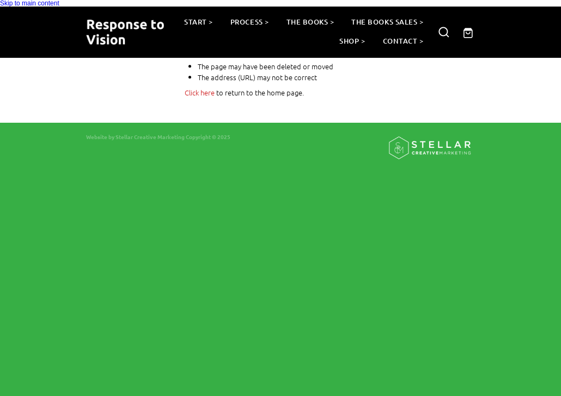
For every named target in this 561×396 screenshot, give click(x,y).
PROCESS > (249, 22)
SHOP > (352, 41)
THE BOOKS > (310, 22)
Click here (200, 92)
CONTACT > (403, 41)
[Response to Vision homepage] (125, 32)
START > (198, 22)
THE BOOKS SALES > (387, 22)
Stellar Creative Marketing (150, 137)
